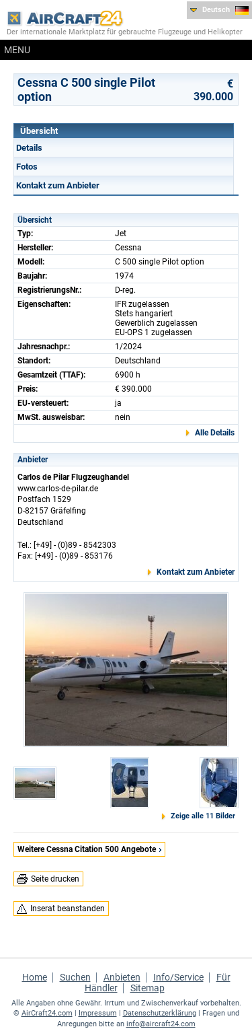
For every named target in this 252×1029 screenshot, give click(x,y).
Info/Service (178, 977)
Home (34, 977)
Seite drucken (55, 879)
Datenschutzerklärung (159, 1013)
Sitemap (147, 988)
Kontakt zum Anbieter (57, 185)
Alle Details (215, 432)
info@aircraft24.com (161, 1024)
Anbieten (121, 977)
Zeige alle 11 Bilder (203, 816)
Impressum (98, 1013)
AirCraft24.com (47, 1013)
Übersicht (39, 131)
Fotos (27, 167)
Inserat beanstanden (67, 908)
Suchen (75, 977)
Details (29, 148)
